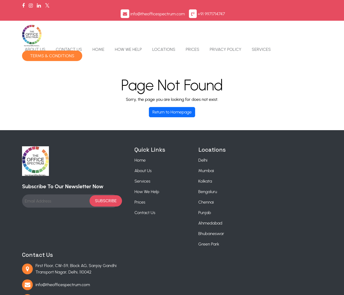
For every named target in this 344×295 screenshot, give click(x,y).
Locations (213, 25)
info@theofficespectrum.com (254, 7)
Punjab (181, 193)
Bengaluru (184, 172)
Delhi (179, 140)
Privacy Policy (274, 25)
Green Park (185, 224)
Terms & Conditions (103, 31)
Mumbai (183, 151)
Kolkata (182, 161)
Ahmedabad (187, 203)
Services (309, 25)
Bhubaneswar (188, 213)
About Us (86, 25)
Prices (242, 25)
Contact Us (119, 25)
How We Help (178, 25)
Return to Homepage (172, 92)
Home (149, 25)
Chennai (183, 182)
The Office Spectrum (77, 287)
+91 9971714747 (308, 7)
